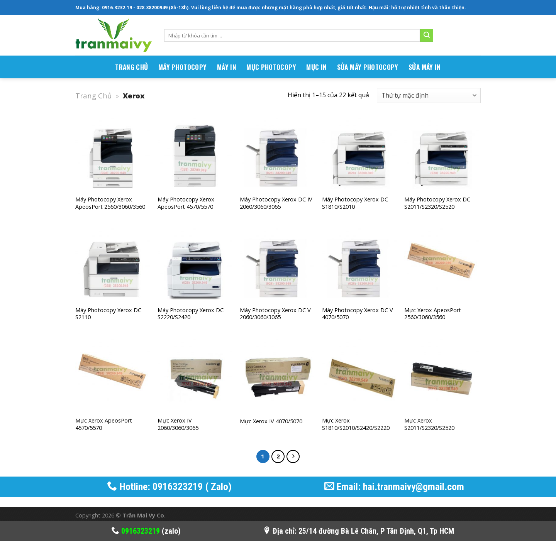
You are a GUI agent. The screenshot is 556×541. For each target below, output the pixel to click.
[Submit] (426, 35)
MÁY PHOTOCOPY (182, 67)
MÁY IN (226, 67)
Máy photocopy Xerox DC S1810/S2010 (355, 203)
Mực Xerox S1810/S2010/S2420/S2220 (356, 424)
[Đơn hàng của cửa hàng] (429, 95)
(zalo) (146, 531)
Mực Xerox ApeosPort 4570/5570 (103, 424)
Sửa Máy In (425, 67)
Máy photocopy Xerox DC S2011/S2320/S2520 (437, 203)
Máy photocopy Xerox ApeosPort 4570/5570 (186, 203)
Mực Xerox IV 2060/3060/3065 (178, 424)
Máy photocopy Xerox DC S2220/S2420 (191, 314)
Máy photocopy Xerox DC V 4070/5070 (357, 314)
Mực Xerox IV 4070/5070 (271, 421)
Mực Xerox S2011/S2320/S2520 (429, 424)
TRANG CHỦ (131, 67)
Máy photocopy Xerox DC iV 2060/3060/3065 (276, 203)
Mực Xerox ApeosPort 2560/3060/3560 (432, 314)
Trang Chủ (93, 95)
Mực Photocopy (271, 67)
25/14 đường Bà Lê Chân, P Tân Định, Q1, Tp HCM (376, 531)
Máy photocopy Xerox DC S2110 (108, 314)
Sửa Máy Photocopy (367, 67)
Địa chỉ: (280, 531)
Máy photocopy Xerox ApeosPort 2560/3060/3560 (110, 203)
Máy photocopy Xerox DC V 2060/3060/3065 (275, 314)
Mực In (316, 67)
